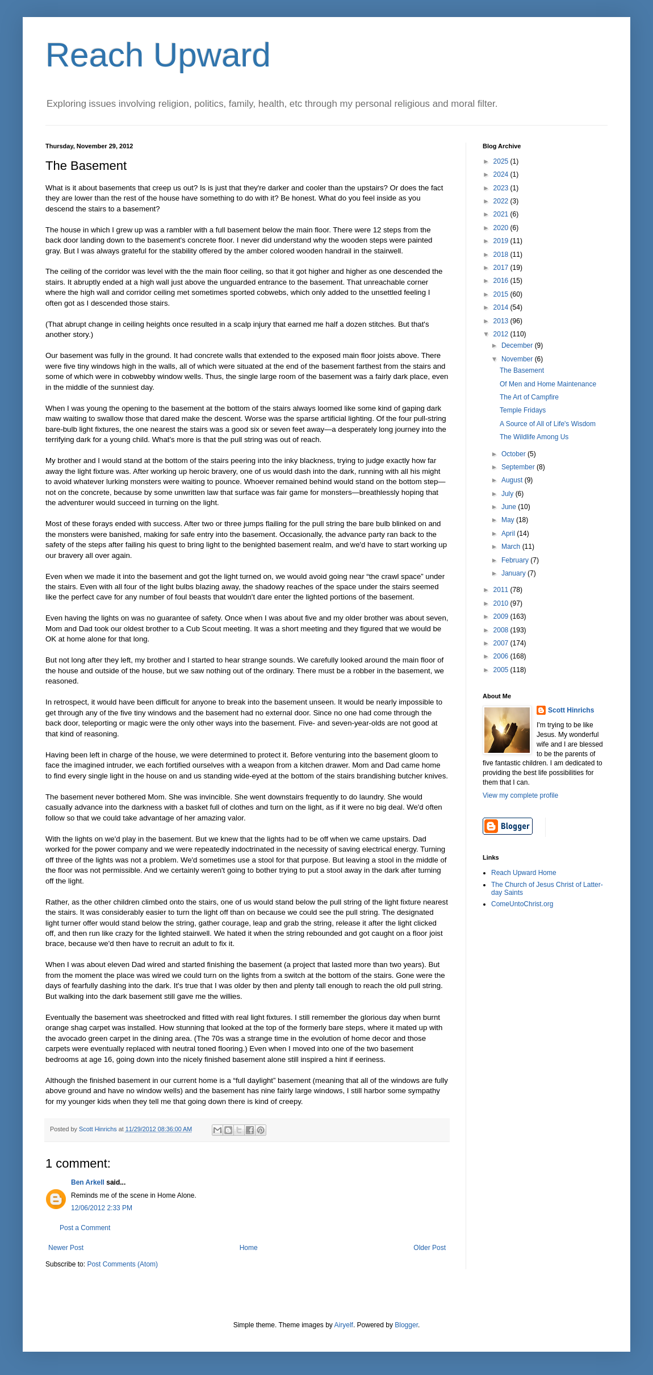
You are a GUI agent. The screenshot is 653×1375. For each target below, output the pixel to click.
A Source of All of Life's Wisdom (548, 424)
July (508, 494)
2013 (501, 321)
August (513, 480)
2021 (501, 214)
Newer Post (65, 1248)
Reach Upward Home (523, 873)
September (519, 467)
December (518, 345)
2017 (501, 268)
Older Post (429, 1248)
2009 (501, 616)
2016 (501, 281)
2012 (501, 334)
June (509, 507)
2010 (501, 603)
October (514, 454)
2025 (501, 161)
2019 (501, 241)
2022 (501, 201)
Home (249, 1248)
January (514, 573)
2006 (501, 656)
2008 (501, 630)
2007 (501, 643)
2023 (501, 188)
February (515, 560)
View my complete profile (520, 795)
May (508, 520)
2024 (501, 174)
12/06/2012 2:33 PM (101, 1208)
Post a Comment (85, 1228)
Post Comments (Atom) (122, 1264)
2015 (501, 294)
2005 (501, 670)
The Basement (522, 370)
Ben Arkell (87, 1182)
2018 (501, 255)
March (511, 547)
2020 (501, 228)
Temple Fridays (523, 410)
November (518, 359)
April (509, 534)
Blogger (406, 1325)
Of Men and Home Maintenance (548, 384)
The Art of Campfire (529, 397)
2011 (501, 590)
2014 (501, 307)
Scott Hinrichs (571, 710)
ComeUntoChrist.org (522, 904)
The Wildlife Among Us (534, 437)
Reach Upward (158, 55)
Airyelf (343, 1325)
